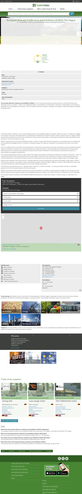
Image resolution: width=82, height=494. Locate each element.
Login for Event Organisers (49, 492)
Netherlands (21, 451)
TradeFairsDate (41, 5)
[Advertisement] (41, 35)
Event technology (60, 408)
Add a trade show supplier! (9, 420)
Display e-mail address (8, 83)
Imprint (44, 483)
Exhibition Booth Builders (36, 408)
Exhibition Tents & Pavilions (63, 409)
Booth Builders (33, 406)
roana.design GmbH (37, 401)
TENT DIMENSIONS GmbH (66, 401)
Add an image (15, 348)
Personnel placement (8, 408)
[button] (41, 228)
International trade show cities (19, 472)
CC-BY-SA (79, 242)
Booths (31, 409)
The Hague (49, 451)
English (77, 1)
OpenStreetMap (71, 242)
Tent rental (59, 412)
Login (2, 1)
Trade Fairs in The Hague (9, 249)
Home (3, 451)
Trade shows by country (17, 466)
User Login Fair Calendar (49, 489)
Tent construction (60, 406)
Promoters (5, 411)
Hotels (62, 9)
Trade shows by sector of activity (20, 463)
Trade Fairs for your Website (50, 486)
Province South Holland (35, 451)
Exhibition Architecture (35, 411)
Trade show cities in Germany (19, 469)
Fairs (11, 9)
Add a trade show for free (46, 9)
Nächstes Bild (79, 390)
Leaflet (62, 242)
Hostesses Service (7, 406)
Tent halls (58, 411)
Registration (8, 1)
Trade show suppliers (25, 9)
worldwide (12, 451)
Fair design (32, 412)
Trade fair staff (6, 412)
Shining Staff (7, 401)
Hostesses (5, 409)
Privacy (44, 480)
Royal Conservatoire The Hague (11, 245)
